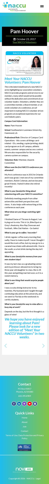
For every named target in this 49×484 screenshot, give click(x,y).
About (24, 422)
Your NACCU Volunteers (24, 42)
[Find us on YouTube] (29, 403)
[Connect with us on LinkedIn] (19, 403)
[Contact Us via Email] (35, 403)
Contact (24, 431)
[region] (43, 346)
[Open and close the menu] (36, 6)
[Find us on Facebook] (13, 403)
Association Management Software (24, 470)
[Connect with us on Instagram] (24, 403)
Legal (38, 478)
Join (24, 426)
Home (24, 417)
